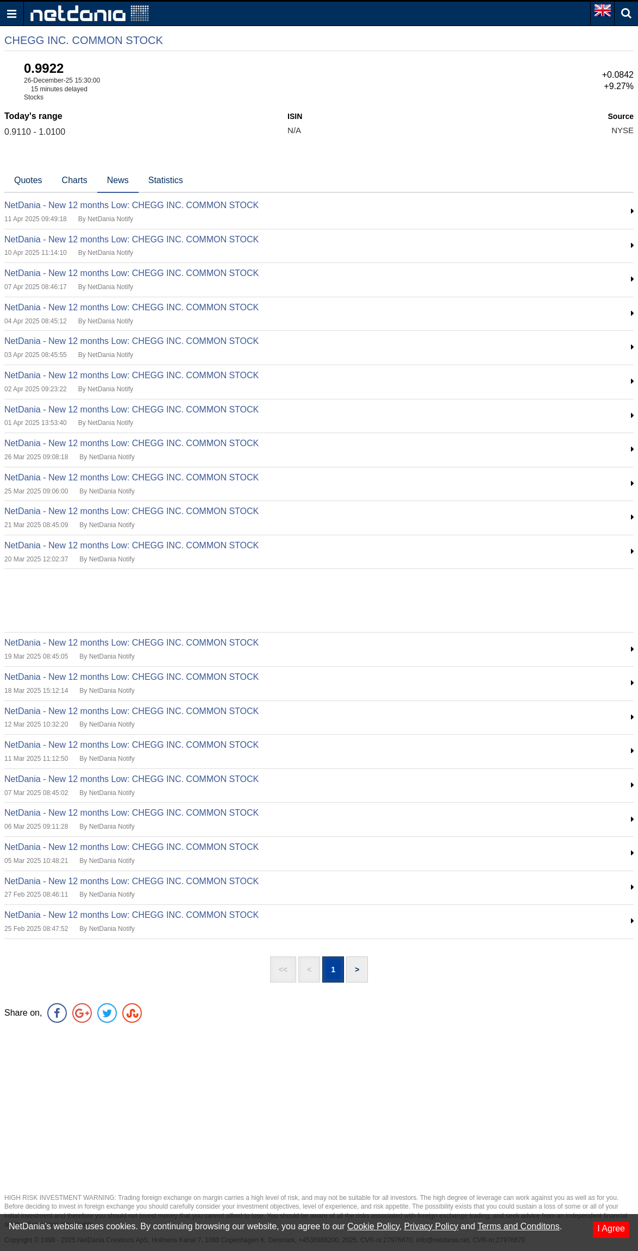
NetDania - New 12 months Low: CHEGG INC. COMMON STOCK (131, 205)
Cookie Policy (373, 1226)
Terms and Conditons (518, 1226)
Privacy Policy (431, 1226)
